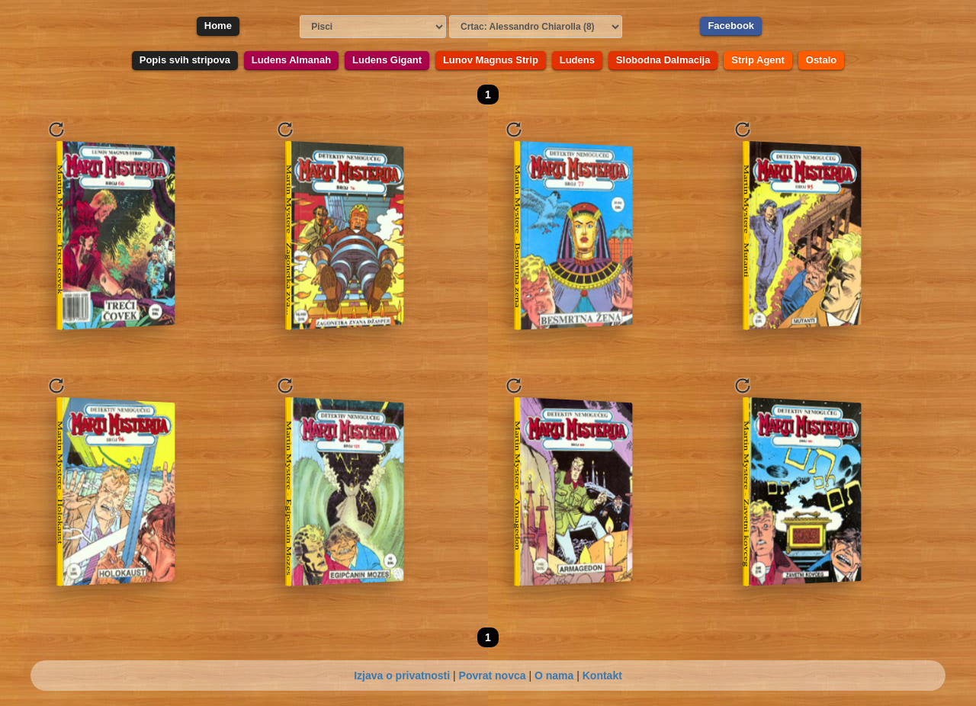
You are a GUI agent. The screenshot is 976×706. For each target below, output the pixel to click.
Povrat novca (492, 675)
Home (218, 25)
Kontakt (602, 675)
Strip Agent (758, 60)
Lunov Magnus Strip (490, 60)
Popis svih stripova (185, 60)
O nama (554, 675)
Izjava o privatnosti (402, 675)
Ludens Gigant (387, 60)
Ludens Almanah (291, 60)
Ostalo (821, 60)
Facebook (731, 25)
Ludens (577, 60)
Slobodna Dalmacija (663, 60)
